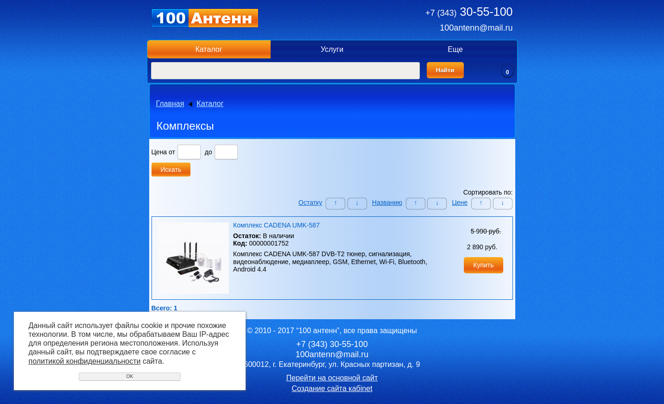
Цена (159, 152)
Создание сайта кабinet (331, 388)
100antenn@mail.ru (476, 27)
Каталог (208, 49)
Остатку (310, 202)
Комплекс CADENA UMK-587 (276, 225)
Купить (483, 265)
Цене (460, 202)
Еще (455, 49)
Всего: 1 (164, 308)
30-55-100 (468, 11)
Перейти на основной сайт (332, 378)
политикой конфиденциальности (85, 361)
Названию (387, 202)
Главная (170, 103)
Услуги (332, 49)
